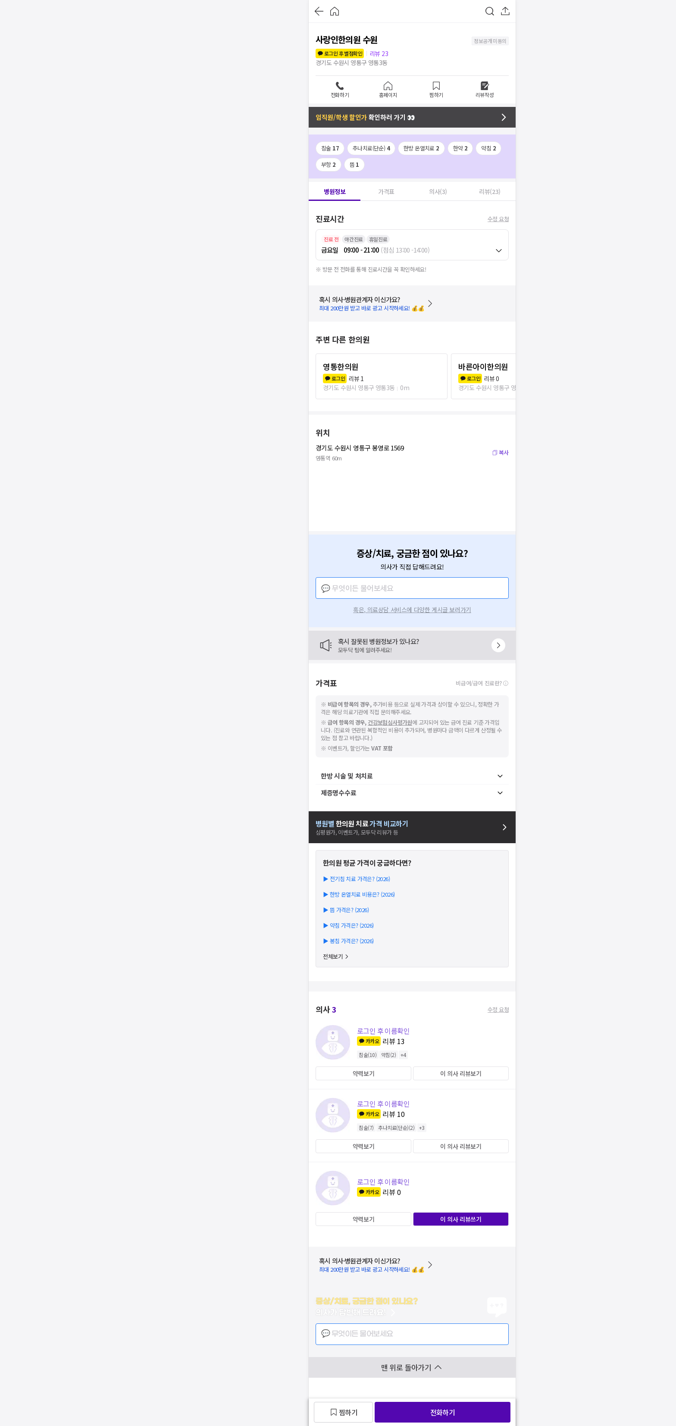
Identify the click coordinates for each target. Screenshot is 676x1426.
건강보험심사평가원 (390, 722)
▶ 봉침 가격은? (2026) (348, 941)
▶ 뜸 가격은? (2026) (346, 910)
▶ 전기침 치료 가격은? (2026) (356, 879)
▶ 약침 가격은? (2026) (348, 925)
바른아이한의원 (483, 366)
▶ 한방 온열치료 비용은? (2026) (358, 894)
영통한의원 (341, 366)
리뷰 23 (378, 53)
